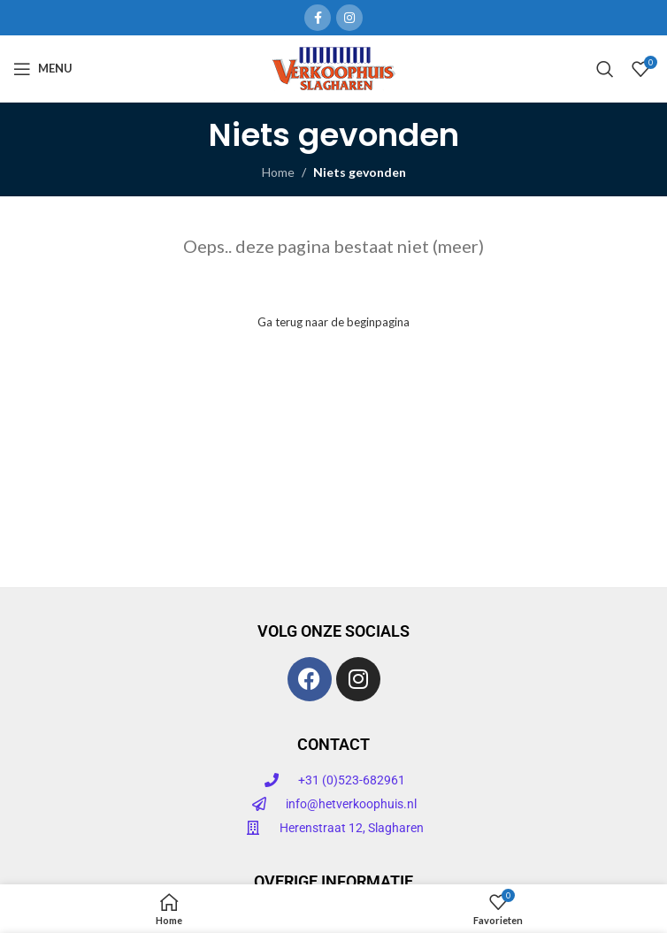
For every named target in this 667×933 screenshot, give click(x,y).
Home (278, 172)
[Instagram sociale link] (349, 17)
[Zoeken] (605, 69)
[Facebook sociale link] (317, 17)
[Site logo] (333, 66)
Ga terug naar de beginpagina (333, 322)
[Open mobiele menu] (42, 69)
